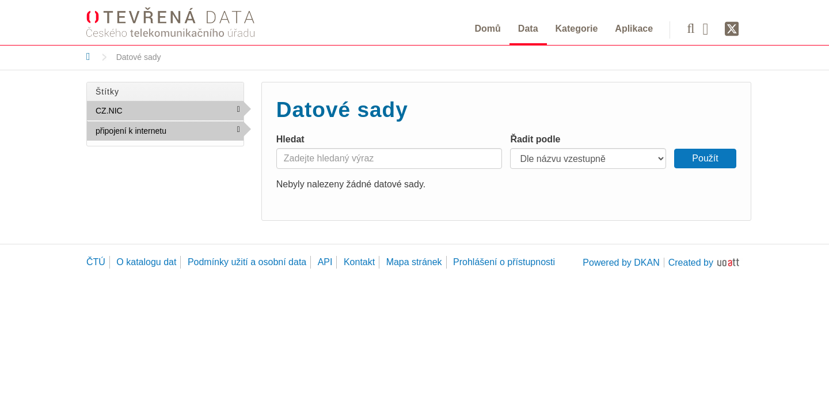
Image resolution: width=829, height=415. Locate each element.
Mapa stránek (414, 262)
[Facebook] (710, 28)
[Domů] (88, 56)
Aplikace (634, 28)
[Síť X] (732, 29)
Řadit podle (535, 139)
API (325, 262)
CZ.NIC (147, 110)
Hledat (290, 139)
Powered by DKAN (621, 262)
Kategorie (577, 28)
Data (528, 28)
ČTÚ (95, 262)
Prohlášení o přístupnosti (504, 262)
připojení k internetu (170, 133)
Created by (690, 262)
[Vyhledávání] (690, 28)
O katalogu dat (146, 262)
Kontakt (359, 262)
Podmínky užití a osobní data (247, 262)
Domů (488, 28)
